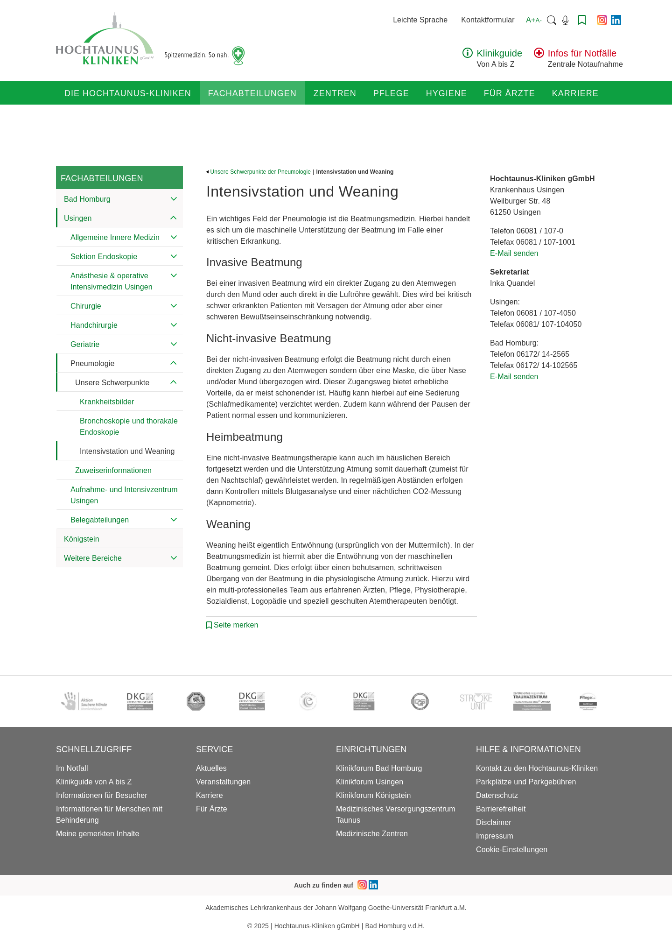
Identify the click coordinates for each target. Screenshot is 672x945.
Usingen (77, 218)
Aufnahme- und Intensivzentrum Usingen (124, 495)
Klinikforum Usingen (369, 782)
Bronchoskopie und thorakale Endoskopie (129, 426)
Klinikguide (499, 53)
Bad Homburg (87, 199)
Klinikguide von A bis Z (94, 782)
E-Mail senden (514, 253)
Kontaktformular (487, 20)
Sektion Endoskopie (103, 257)
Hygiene (446, 93)
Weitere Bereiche (93, 558)
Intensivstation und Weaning (127, 451)
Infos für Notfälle (582, 53)
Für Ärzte (509, 93)
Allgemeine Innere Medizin (115, 237)
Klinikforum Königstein (373, 795)
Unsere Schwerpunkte (112, 383)
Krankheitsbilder (107, 402)
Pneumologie (92, 363)
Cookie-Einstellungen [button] (511, 849)
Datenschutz (497, 795)
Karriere (575, 93)
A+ (534, 20)
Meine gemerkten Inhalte (97, 834)
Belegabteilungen (99, 520)
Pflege (391, 93)
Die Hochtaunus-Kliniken (127, 93)
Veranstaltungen (223, 782)
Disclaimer (493, 822)
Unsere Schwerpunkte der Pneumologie (258, 172)
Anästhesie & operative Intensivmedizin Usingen (111, 281)
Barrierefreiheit (501, 809)
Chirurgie (85, 306)
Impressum (494, 836)
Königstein (81, 539)
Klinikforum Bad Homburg (379, 768)
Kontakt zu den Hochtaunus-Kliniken (537, 768)
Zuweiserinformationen (113, 470)
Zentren (335, 93)
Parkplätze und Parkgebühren (526, 782)
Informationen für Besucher (101, 795)
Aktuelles (211, 768)
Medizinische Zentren (372, 834)
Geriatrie (84, 344)
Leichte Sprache (420, 20)
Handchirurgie (94, 325)
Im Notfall (72, 768)
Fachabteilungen (252, 93)
